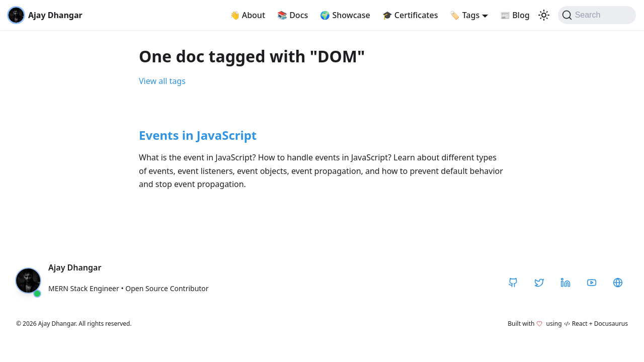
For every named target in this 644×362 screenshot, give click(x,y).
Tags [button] (464, 15)
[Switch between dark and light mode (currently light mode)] (544, 15)
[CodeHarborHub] (618, 283)
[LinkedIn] (565, 283)
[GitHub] (513, 283)
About (248, 15)
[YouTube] (592, 283)
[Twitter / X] (539, 283)
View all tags (162, 80)
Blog (515, 15)
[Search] (597, 15)
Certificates (410, 15)
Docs (292, 15)
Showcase (345, 15)
